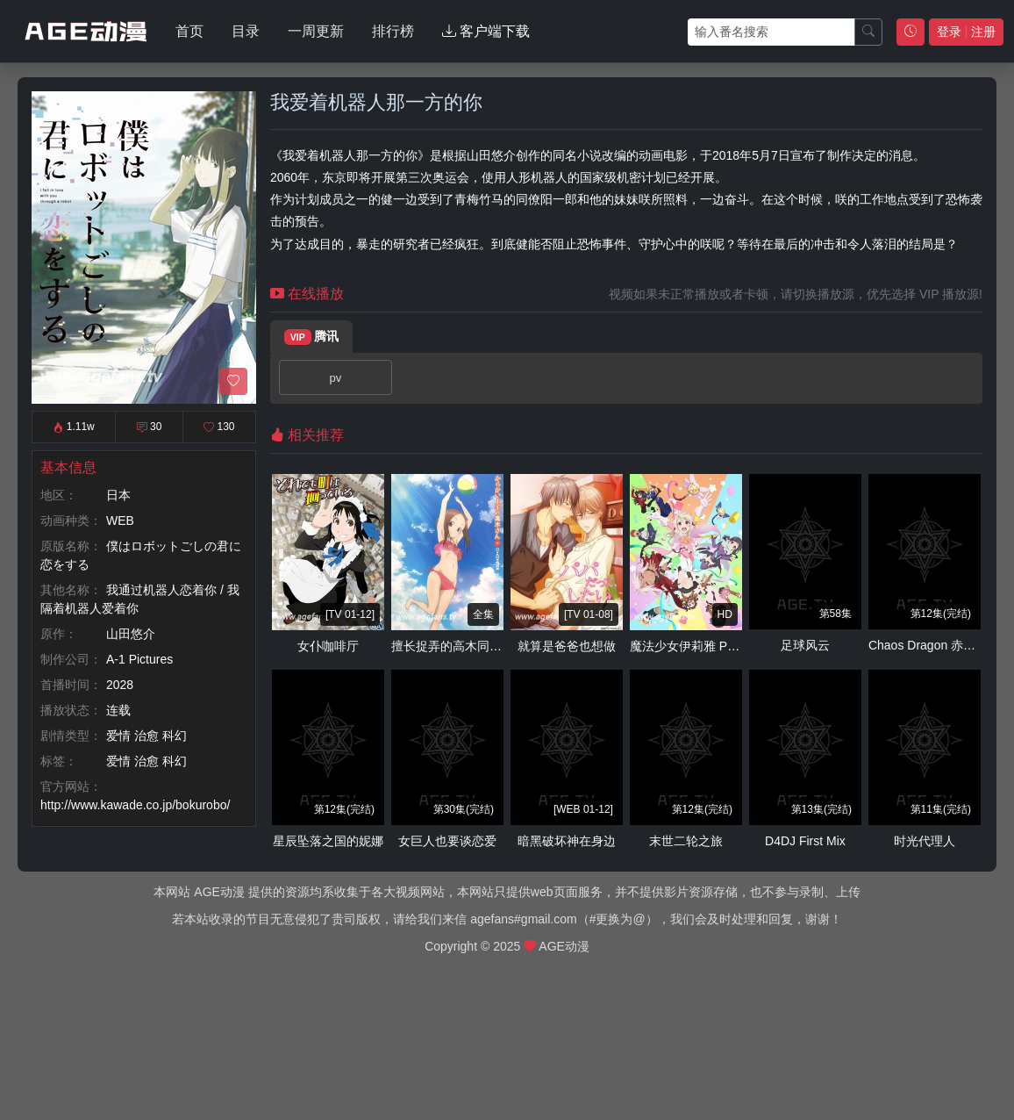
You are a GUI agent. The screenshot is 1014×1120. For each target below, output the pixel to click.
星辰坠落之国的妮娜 (328, 841)
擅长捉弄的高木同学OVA (459, 646)
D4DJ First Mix (805, 841)
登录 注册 (966, 32)
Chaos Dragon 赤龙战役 (934, 645)
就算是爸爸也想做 (567, 646)
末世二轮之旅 (686, 841)
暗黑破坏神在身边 (567, 841)
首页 (189, 31)
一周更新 (316, 31)
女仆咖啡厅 (328, 646)
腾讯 (311, 337)
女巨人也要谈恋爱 (447, 841)
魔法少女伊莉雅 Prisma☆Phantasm (727, 646)
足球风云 (805, 645)
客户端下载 (486, 31)
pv (335, 377)
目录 (246, 31)
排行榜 (393, 31)
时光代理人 (924, 841)
